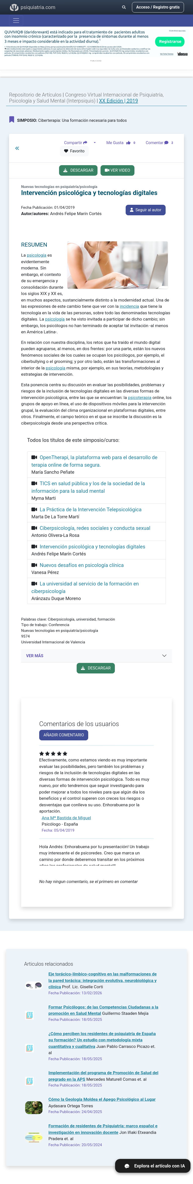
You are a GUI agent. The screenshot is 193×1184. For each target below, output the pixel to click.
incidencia (129, 306)
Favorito (74, 151)
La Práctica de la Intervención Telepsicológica (90, 510)
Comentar (160, 142)
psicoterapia (139, 397)
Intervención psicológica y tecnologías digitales (92, 547)
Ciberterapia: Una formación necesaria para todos (68, 119)
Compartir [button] (78, 142)
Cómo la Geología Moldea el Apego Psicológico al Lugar (102, 1099)
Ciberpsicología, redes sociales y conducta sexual (95, 528)
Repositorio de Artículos (35, 95)
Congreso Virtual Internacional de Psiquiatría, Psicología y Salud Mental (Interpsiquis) (86, 98)
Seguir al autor (145, 210)
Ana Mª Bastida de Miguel (66, 817)
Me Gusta (122, 142)
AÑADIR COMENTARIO (63, 735)
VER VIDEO (117, 170)
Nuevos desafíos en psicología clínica (82, 565)
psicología (36, 255)
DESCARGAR (78, 170)
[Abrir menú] (16, 21)
